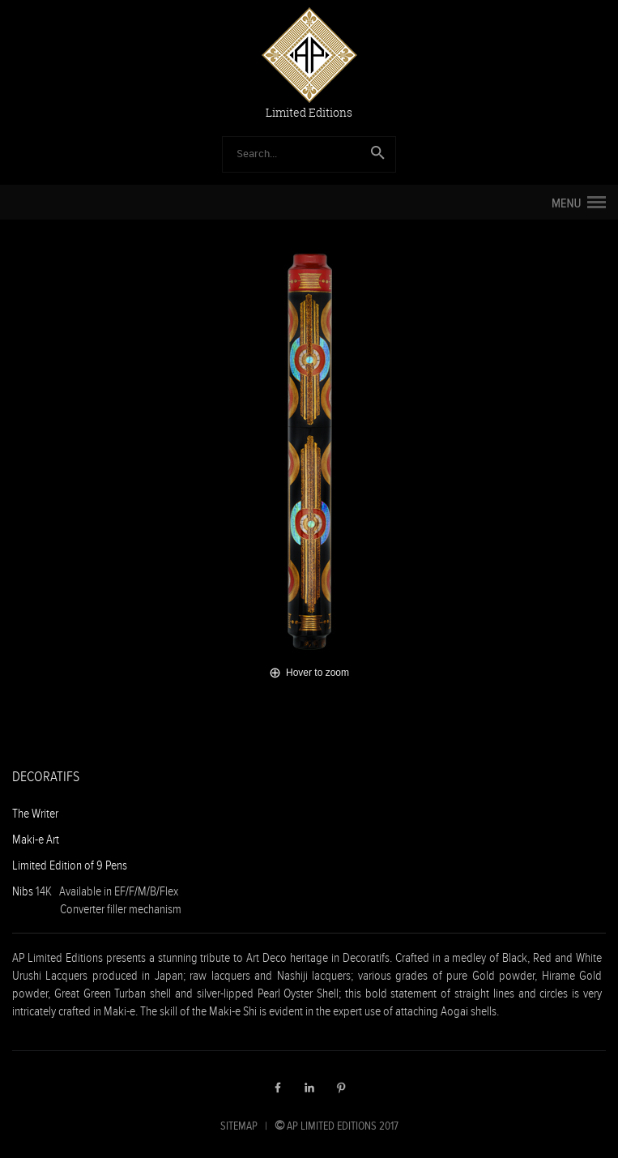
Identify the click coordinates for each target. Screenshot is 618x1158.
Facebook (278, 1087)
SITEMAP (239, 1125)
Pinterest (341, 1087)
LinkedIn (309, 1087)
